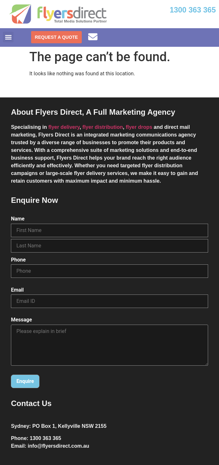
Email (17, 290)
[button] (8, 37)
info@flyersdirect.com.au (58, 446)
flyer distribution (102, 127)
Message (21, 319)
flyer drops (139, 127)
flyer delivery (64, 127)
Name (17, 218)
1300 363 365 (193, 10)
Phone (18, 259)
